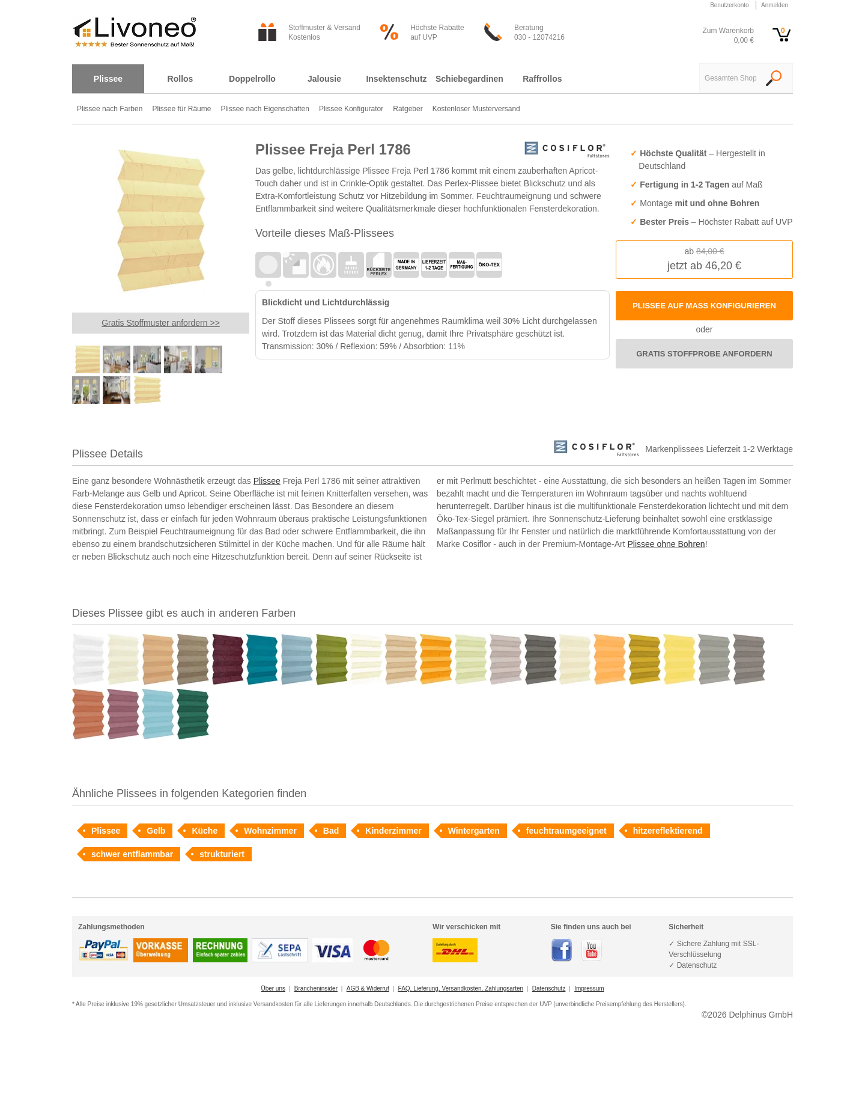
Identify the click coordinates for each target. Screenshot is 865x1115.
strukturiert (221, 854)
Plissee (267, 481)
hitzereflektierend (668, 830)
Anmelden (774, 5)
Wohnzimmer (270, 830)
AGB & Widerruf (368, 988)
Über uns (273, 988)
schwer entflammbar (132, 854)
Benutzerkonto (729, 5)
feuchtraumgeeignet (566, 830)
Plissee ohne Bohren (666, 544)
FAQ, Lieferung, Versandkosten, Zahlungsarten (460, 988)
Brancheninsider (316, 988)
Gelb (156, 830)
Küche (204, 830)
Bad (331, 830)
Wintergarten (474, 830)
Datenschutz (549, 988)
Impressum (589, 988)
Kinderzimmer (393, 830)
